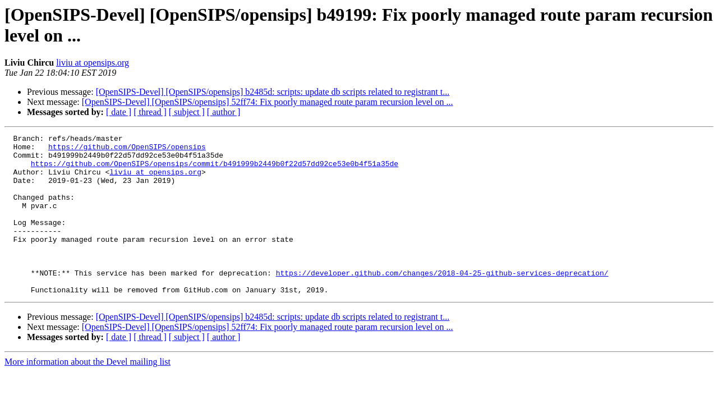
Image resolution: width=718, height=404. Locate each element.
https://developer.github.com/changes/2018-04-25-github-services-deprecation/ (442, 301)
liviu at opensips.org (92, 62)
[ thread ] (150, 112)
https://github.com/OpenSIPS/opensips (127, 150)
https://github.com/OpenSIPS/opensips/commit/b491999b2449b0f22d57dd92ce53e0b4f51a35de (214, 170)
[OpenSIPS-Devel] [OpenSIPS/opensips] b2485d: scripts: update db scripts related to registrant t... (273, 92)
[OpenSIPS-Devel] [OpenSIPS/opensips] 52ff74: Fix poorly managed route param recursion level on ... (267, 102)
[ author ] (224, 112)
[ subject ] (187, 112)
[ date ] (118, 112)
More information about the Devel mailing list (87, 393)
